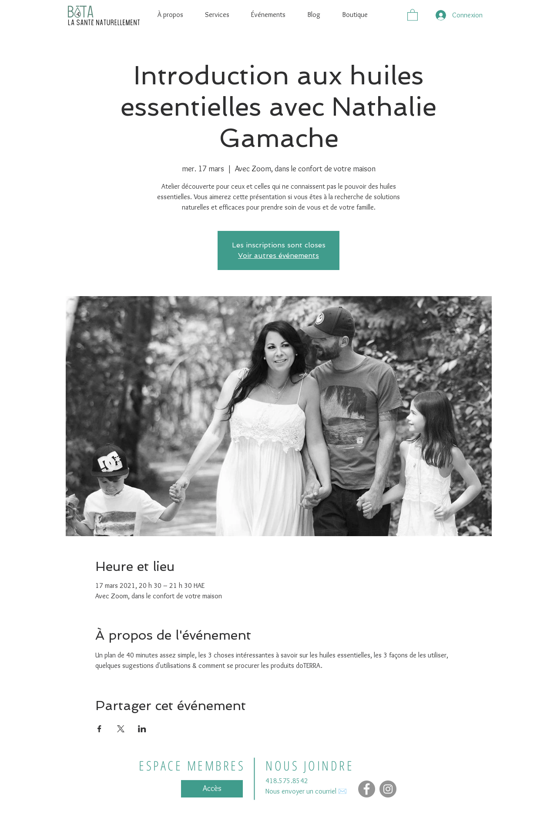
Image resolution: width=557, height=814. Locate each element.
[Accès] (212, 788)
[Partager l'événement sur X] (121, 728)
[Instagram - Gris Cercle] (387, 789)
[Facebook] (366, 789)
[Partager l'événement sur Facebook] (99, 728)
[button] (412, 14)
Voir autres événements (278, 255)
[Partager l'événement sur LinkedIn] (142, 728)
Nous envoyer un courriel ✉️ (306, 791)
